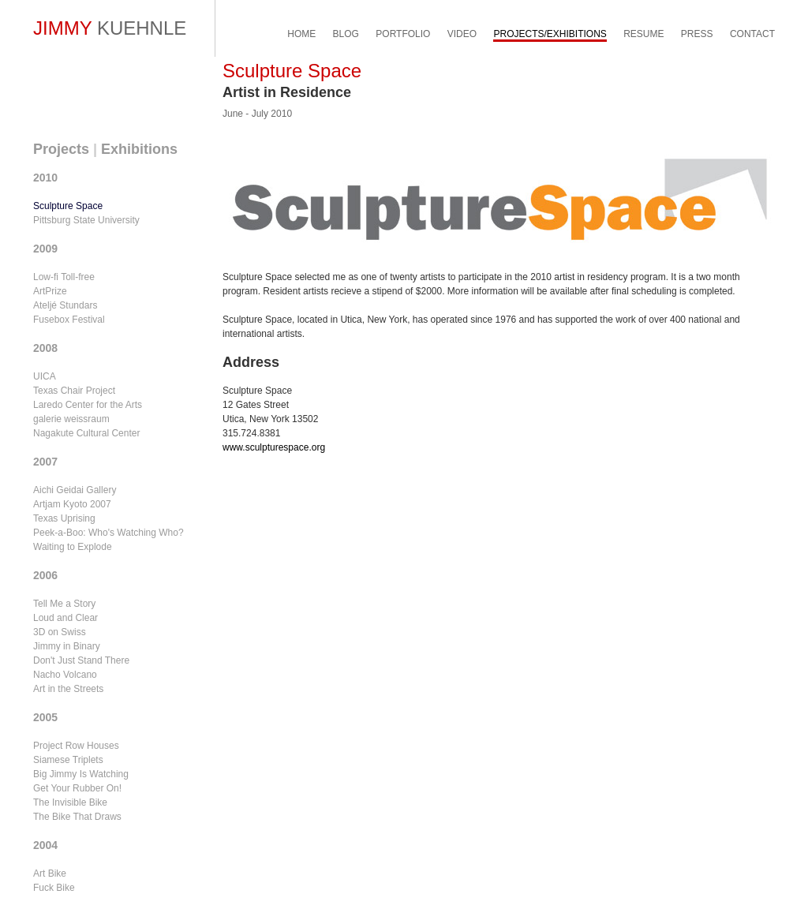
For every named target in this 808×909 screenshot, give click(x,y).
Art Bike (49, 873)
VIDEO (462, 33)
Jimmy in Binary (66, 646)
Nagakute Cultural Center (86, 433)
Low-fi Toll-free (64, 276)
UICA (44, 376)
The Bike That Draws (77, 816)
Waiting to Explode (72, 546)
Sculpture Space (68, 205)
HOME (301, 33)
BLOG (346, 33)
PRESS (697, 33)
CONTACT (752, 33)
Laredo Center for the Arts (87, 404)
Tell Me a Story (64, 603)
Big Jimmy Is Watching (81, 774)
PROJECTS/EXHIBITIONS (549, 33)
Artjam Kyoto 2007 (72, 504)
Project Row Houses (76, 745)
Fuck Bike (54, 887)
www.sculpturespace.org (274, 447)
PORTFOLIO (403, 33)
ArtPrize (50, 291)
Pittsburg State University (86, 220)
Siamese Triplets (68, 759)
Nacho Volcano (65, 674)
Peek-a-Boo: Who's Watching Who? (108, 532)
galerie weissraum (71, 419)
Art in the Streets (68, 688)
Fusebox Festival (69, 319)
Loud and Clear (65, 617)
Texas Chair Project (74, 390)
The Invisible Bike (70, 802)
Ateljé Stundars (65, 305)
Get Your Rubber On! (77, 788)
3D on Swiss (59, 632)
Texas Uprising (64, 518)
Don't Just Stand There (81, 660)
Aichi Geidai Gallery (74, 490)
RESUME (643, 33)
